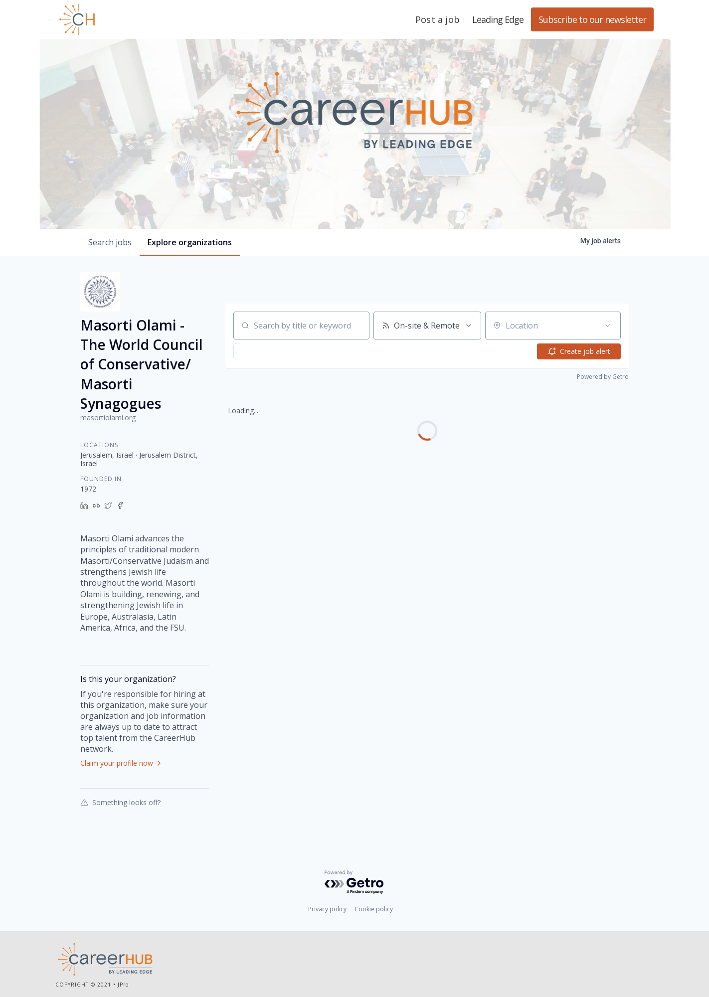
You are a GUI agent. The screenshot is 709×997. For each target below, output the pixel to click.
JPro (123, 984)
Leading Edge (125, 19)
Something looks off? (120, 802)
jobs (110, 242)
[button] (260, 351)
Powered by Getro (603, 376)
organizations (190, 242)
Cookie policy (373, 909)
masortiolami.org (108, 417)
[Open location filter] (608, 325)
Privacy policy (327, 909)
